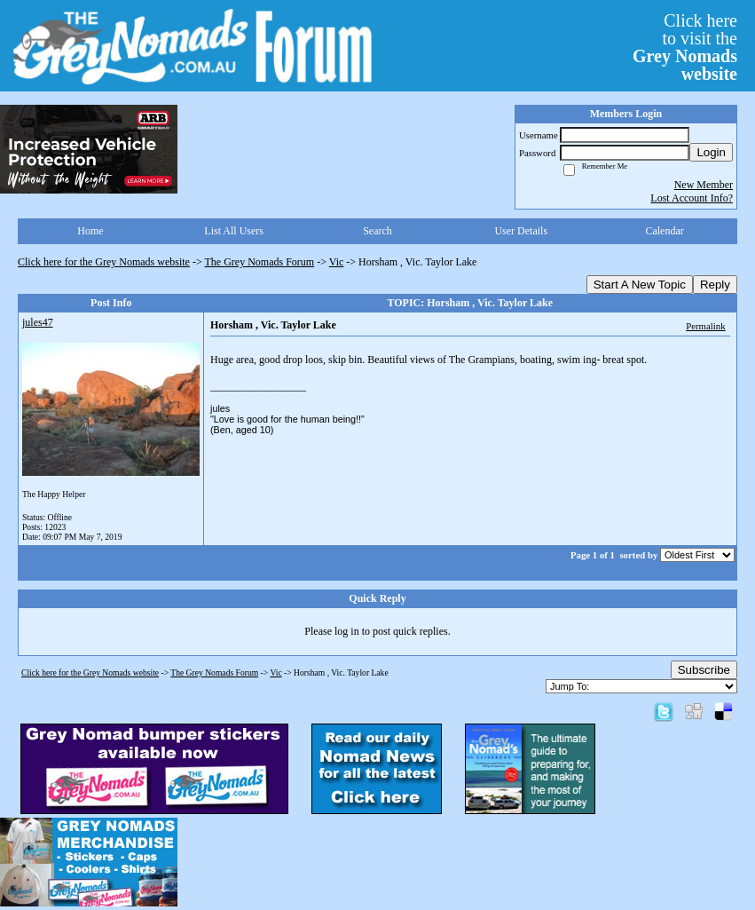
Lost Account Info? (691, 198)
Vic (336, 262)
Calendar (664, 231)
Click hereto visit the (685, 47)
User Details (520, 231)
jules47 (37, 322)
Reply (715, 284)
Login (711, 152)
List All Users (233, 231)
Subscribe (704, 670)
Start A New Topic (640, 284)
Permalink (705, 325)
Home (90, 231)
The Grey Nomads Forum (260, 262)
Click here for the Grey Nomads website (104, 262)
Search (377, 231)
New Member (703, 184)
